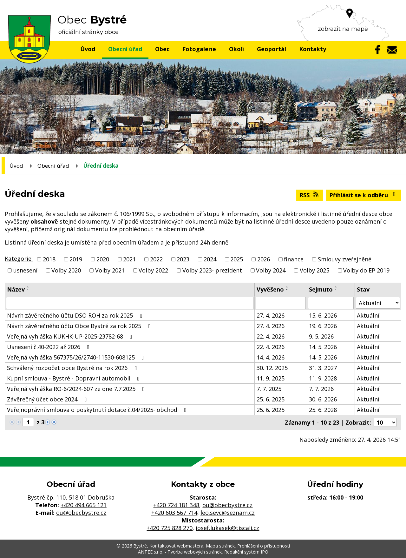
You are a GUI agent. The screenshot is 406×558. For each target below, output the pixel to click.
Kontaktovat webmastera (176, 546)
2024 (210, 259)
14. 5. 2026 (323, 347)
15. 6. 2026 (323, 315)
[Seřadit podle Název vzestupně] (28, 287)
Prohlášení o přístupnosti (263, 546)
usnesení (25, 270)
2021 (129, 259)
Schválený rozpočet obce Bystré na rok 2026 (73, 368)
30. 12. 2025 (272, 368)
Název (16, 289)
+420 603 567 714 (174, 512)
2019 (75, 259)
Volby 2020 (66, 270)
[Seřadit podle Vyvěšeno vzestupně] (287, 287)
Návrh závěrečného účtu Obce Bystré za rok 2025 (80, 326)
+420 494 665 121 (84, 505)
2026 (263, 259)
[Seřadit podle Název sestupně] (28, 289)
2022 (156, 259)
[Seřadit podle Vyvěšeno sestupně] (287, 289)
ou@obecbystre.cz (81, 512)
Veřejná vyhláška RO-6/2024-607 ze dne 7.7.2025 (77, 389)
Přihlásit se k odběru (363, 195)
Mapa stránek (220, 546)
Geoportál (271, 49)
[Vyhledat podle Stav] (378, 303)
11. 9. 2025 (271, 378)
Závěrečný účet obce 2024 (48, 399)
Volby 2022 (153, 270)
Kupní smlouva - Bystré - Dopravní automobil (74, 378)
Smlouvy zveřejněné (344, 259)
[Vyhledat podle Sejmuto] (330, 303)
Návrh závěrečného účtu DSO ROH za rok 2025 (76, 315)
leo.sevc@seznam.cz (227, 512)
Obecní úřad (125, 49)
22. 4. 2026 (271, 336)
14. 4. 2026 (271, 357)
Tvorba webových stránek (194, 552)
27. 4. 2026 (271, 315)
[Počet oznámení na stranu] (385, 422)
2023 (183, 259)
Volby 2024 (270, 270)
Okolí (236, 49)
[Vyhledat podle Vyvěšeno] (281, 303)
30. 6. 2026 (323, 399)
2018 (49, 259)
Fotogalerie (199, 49)
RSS (309, 195)
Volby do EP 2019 (366, 270)
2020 (102, 259)
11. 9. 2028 (323, 378)
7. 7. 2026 (321, 389)
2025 (236, 259)
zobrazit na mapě (343, 28)
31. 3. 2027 (323, 368)
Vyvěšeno (270, 289)
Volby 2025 (314, 270)
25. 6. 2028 (323, 409)
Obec (162, 49)
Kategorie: (19, 258)
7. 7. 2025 (269, 389)
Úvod (87, 49)
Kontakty (312, 49)
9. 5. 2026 (321, 336)
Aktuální (368, 315)
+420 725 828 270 (170, 528)
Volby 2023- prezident (212, 270)
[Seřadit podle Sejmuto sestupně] (336, 289)
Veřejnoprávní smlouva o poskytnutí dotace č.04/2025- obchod (98, 409)
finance (294, 259)
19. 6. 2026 (323, 326)
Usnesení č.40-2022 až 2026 (49, 347)
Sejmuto (321, 289)
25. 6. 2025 (271, 399)
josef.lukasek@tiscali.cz (227, 528)
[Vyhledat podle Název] (129, 303)
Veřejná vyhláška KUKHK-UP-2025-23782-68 (71, 336)
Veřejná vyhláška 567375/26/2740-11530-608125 (77, 357)
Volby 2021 (110, 270)
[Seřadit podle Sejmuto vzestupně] (336, 287)
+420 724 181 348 (176, 505)
